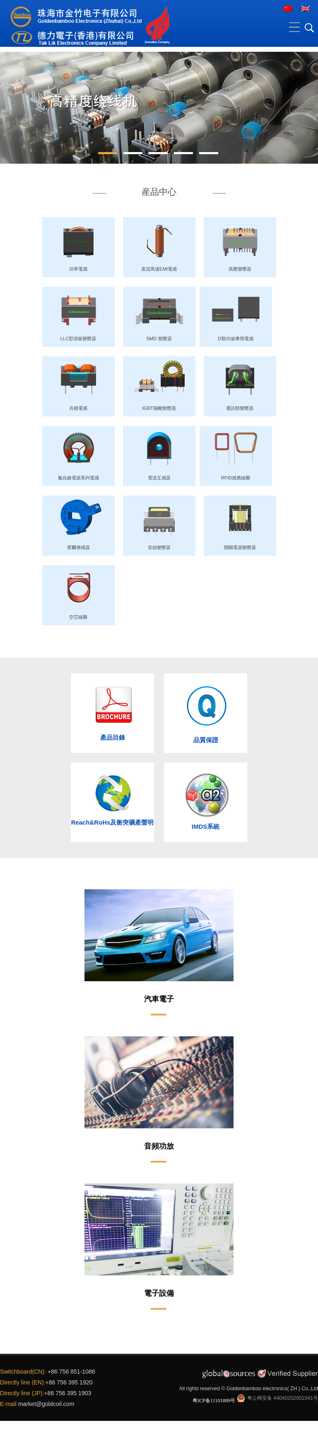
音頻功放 (159, 1146)
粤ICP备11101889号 (214, 1400)
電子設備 (159, 1293)
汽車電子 (159, 999)
